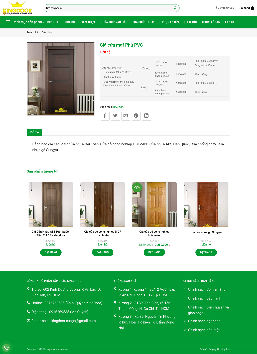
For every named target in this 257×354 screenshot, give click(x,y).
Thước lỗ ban (211, 22)
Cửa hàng (47, 32)
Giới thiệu (53, 22)
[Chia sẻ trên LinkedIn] (146, 116)
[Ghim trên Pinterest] (136, 116)
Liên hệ (230, 22)
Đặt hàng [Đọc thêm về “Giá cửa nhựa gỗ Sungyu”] (206, 252)
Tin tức (192, 22)
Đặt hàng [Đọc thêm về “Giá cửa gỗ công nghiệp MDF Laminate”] (103, 252)
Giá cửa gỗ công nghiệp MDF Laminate (102, 233)
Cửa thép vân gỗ (115, 22)
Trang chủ (32, 32)
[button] (246, 8)
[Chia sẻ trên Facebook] (105, 116)
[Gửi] (175, 8)
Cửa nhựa (90, 22)
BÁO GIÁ (118, 106)
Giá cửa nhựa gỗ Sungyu (206, 232)
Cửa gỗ (71, 22)
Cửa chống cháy (144, 22)
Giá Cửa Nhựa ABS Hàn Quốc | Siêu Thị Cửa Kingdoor (51, 233)
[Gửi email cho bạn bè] (125, 116)
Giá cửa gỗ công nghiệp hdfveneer (154, 233)
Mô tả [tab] (34, 132)
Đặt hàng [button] (154, 252)
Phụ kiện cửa (172, 22)
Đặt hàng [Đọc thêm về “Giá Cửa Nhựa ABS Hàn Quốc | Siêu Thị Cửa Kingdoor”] (51, 252)
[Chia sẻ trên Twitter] (115, 116)
